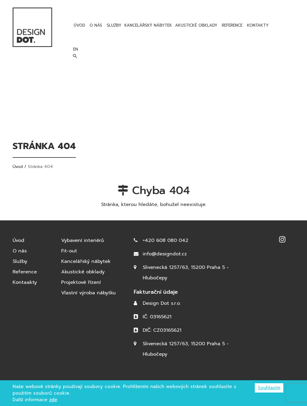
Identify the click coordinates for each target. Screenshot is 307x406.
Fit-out (69, 250)
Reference (231, 25)
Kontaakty (25, 282)
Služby (113, 25)
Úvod (78, 25)
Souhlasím (269, 387)
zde (53, 399)
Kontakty (257, 25)
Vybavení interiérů (82, 240)
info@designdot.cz (165, 253)
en (283, 25)
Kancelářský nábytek (148, 25)
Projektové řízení (81, 282)
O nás (95, 25)
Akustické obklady (196, 25)
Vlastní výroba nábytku (88, 292)
